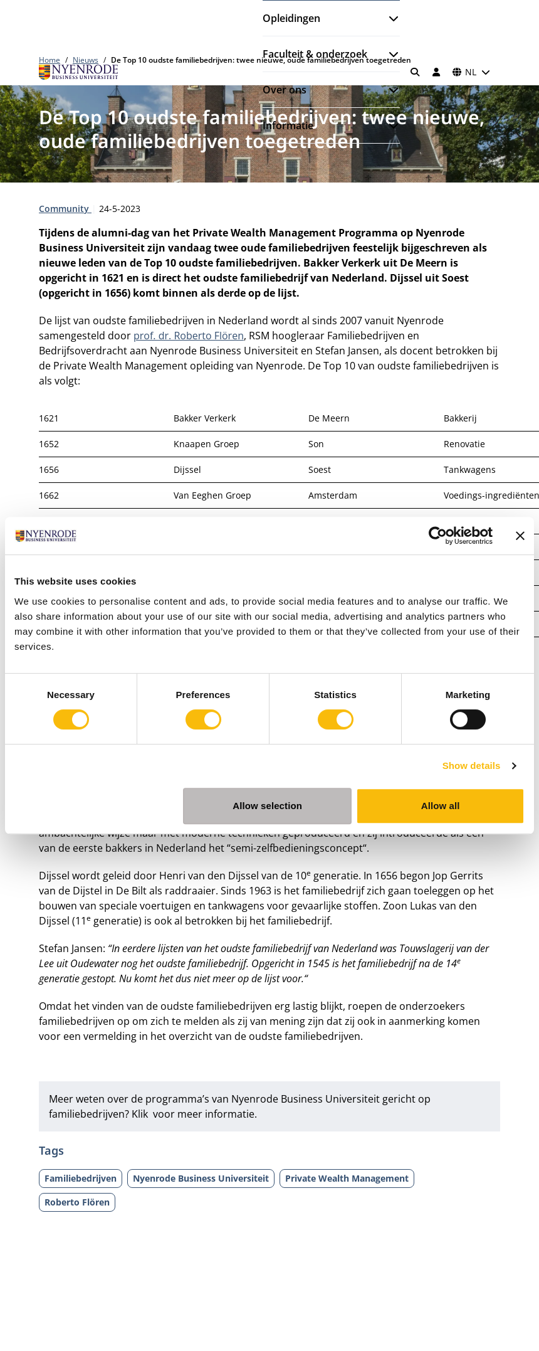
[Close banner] (520, 535)
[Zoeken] (415, 72)
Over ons (284, 90)
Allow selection (267, 805)
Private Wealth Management (347, 1178)
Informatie (288, 125)
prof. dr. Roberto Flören (188, 335)
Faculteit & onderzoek (315, 54)
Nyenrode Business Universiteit (201, 1178)
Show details (471, 765)
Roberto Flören (77, 1202)
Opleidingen (291, 18)
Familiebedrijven (80, 1178)
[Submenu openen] (388, 18)
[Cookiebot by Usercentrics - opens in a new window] (438, 535)
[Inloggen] (436, 72)
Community (65, 209)
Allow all (440, 805)
